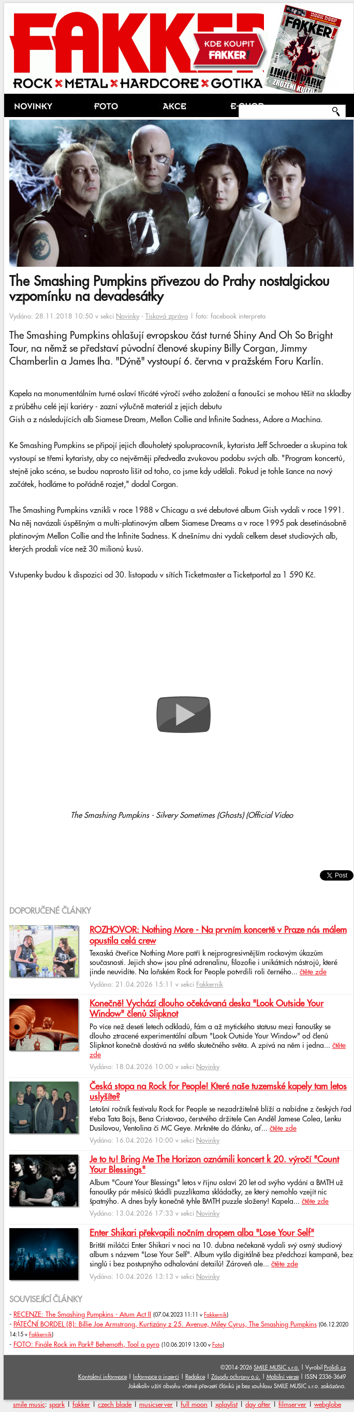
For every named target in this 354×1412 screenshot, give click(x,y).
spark (57, 1404)
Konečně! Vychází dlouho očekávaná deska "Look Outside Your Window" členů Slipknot (206, 1009)
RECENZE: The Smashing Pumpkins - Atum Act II (82, 1314)
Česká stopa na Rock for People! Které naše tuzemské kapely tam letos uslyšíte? (218, 1092)
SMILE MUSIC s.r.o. (276, 1367)
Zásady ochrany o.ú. (235, 1377)
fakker (81, 1404)
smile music (29, 1404)
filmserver (292, 1404)
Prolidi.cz (335, 1367)
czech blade (114, 1404)
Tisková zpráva (166, 316)
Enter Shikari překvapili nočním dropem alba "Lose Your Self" (202, 1233)
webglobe (327, 1404)
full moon (194, 1404)
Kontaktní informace (102, 1377)
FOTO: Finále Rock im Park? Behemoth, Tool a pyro (86, 1344)
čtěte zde (313, 972)
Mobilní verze (283, 1377)
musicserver (156, 1404)
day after (258, 1404)
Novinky (127, 316)
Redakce (195, 1377)
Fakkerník (209, 984)
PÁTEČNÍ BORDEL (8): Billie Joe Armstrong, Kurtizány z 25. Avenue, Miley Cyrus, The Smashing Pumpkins (165, 1324)
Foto (217, 1345)
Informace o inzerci (156, 1377)
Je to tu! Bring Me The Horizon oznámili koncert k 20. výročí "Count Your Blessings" (214, 1165)
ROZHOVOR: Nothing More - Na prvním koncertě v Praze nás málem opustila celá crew (218, 935)
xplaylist (226, 1404)
